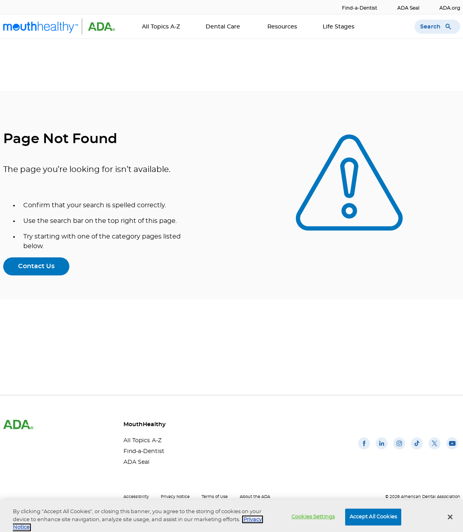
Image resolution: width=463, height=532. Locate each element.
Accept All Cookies (373, 520)
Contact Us (36, 266)
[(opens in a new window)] (364, 449)
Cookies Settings (313, 520)
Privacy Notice (175, 497)
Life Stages (339, 27)
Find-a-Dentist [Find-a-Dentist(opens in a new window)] (359, 8)
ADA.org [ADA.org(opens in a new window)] (449, 8)
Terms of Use (215, 497)
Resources (282, 27)
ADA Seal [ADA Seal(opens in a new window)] (408, 8)
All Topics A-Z (161, 27)
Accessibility (136, 497)
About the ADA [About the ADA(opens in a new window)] (255, 497)
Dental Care (224, 27)
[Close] (450, 520)
